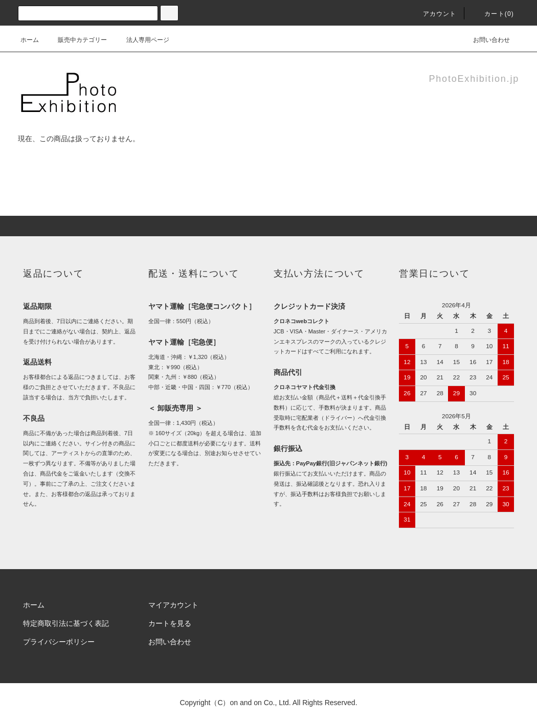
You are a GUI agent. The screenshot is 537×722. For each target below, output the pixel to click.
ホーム (29, 39)
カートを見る (169, 623)
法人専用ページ (141, 39)
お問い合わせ (485, 39)
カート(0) (493, 13)
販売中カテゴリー (76, 39)
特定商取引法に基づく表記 (66, 623)
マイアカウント (173, 605)
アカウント (434, 13)
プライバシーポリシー (59, 642)
